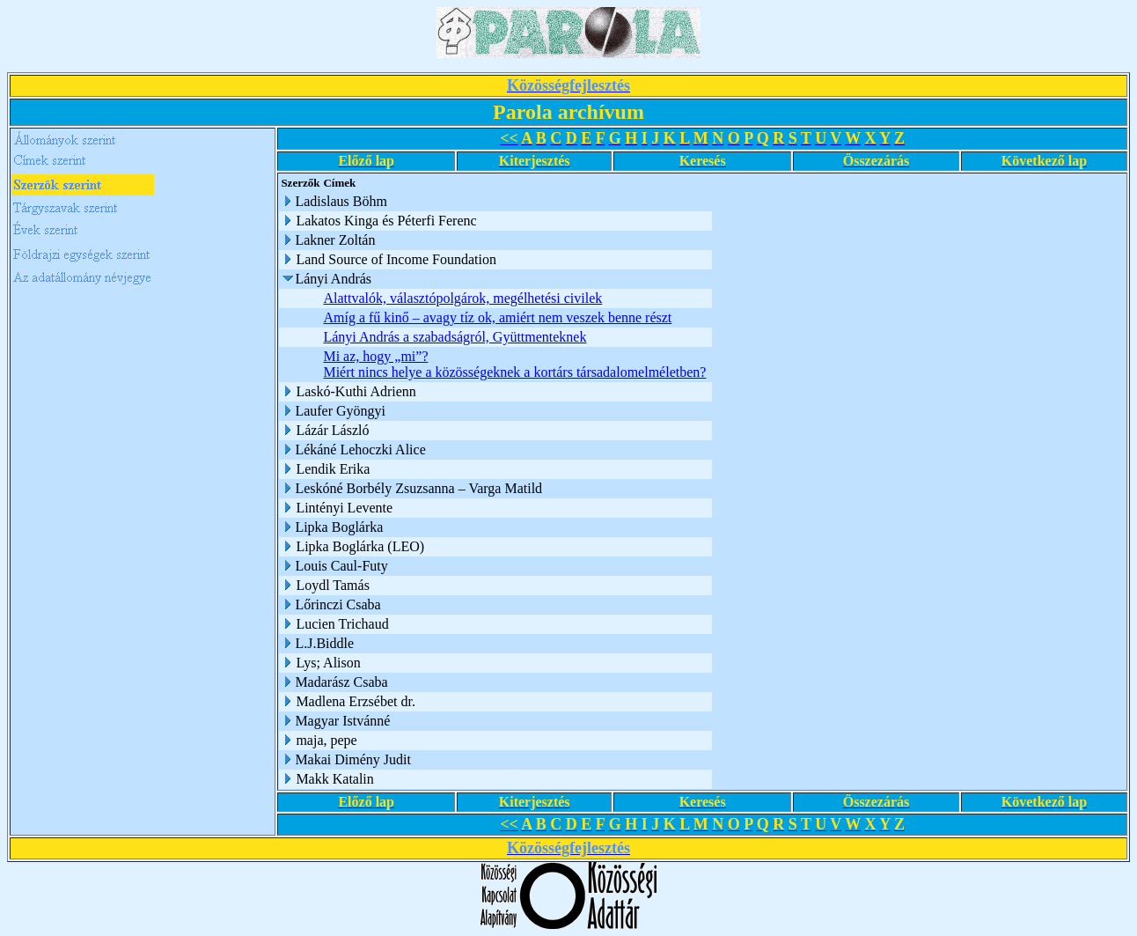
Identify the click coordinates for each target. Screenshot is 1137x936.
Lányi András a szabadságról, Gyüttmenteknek (454, 336)
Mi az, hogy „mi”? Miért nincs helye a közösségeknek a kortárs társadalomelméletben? (514, 364)
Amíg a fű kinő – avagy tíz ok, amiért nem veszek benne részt (497, 317)
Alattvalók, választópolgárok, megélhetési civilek (462, 298)
